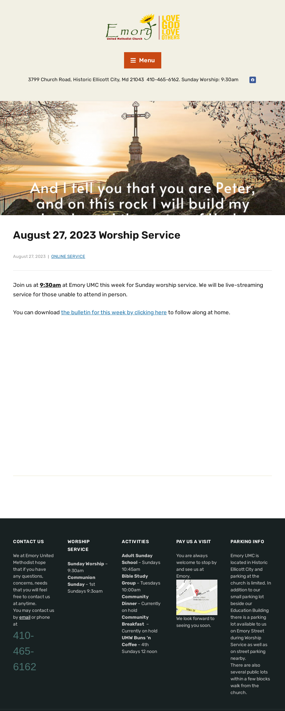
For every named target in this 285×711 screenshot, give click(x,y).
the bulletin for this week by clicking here (114, 312)
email (24, 617)
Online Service (68, 256)
